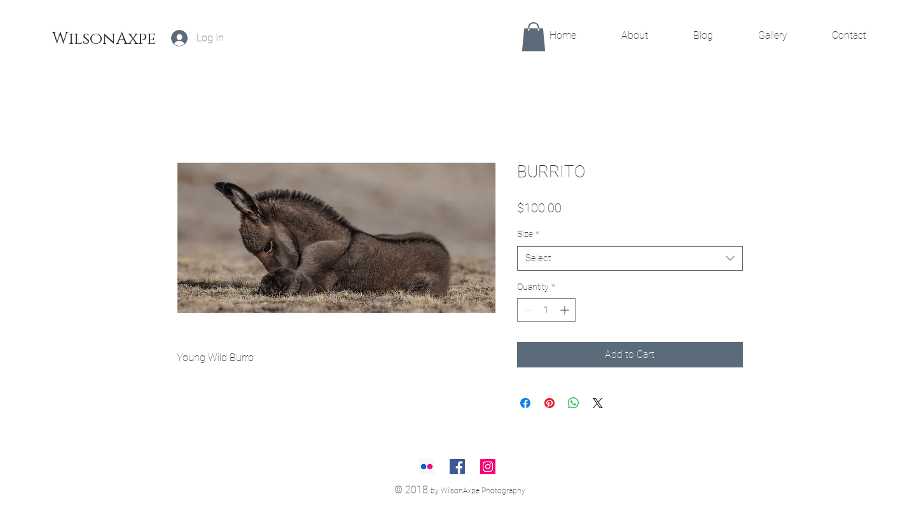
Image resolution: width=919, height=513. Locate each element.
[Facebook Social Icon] (457, 466)
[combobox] (630, 258)
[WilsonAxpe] (104, 39)
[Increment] (566, 310)
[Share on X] (597, 403)
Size (528, 234)
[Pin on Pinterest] (549, 403)
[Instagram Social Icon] (487, 466)
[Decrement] (527, 310)
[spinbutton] (546, 310)
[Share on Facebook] (525, 403)
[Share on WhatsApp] (573, 403)
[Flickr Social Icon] (426, 466)
